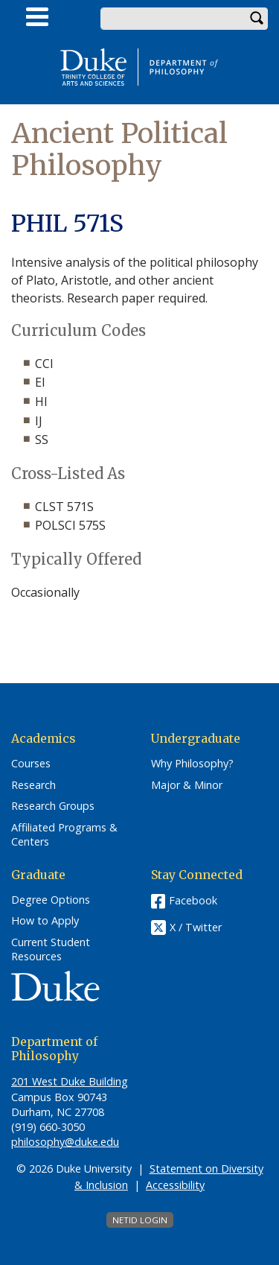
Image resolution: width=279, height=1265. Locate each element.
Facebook (193, 900)
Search (257, 18)
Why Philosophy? (192, 763)
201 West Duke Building (69, 1081)
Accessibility (175, 1185)
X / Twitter (196, 927)
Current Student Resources (50, 949)
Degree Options (50, 900)
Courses (31, 763)
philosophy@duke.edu (65, 1142)
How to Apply (45, 921)
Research (33, 785)
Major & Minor (186, 785)
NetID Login (139, 1220)
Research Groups (52, 806)
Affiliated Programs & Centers (64, 835)
